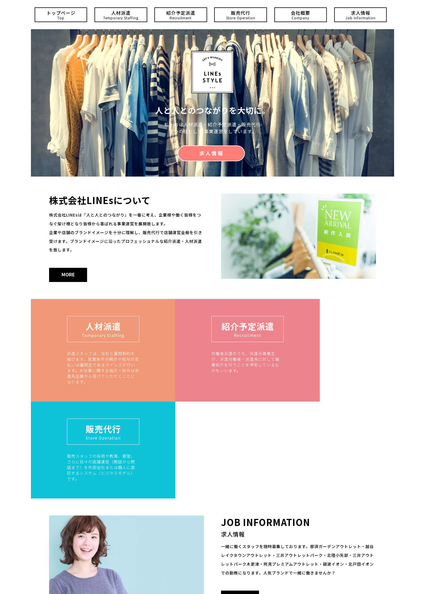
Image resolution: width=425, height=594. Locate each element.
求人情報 (360, 14)
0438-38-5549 (231, 565)
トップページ (61, 14)
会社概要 (301, 14)
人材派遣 (121, 14)
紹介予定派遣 (181, 14)
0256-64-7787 (208, 548)
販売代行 (240, 14)
